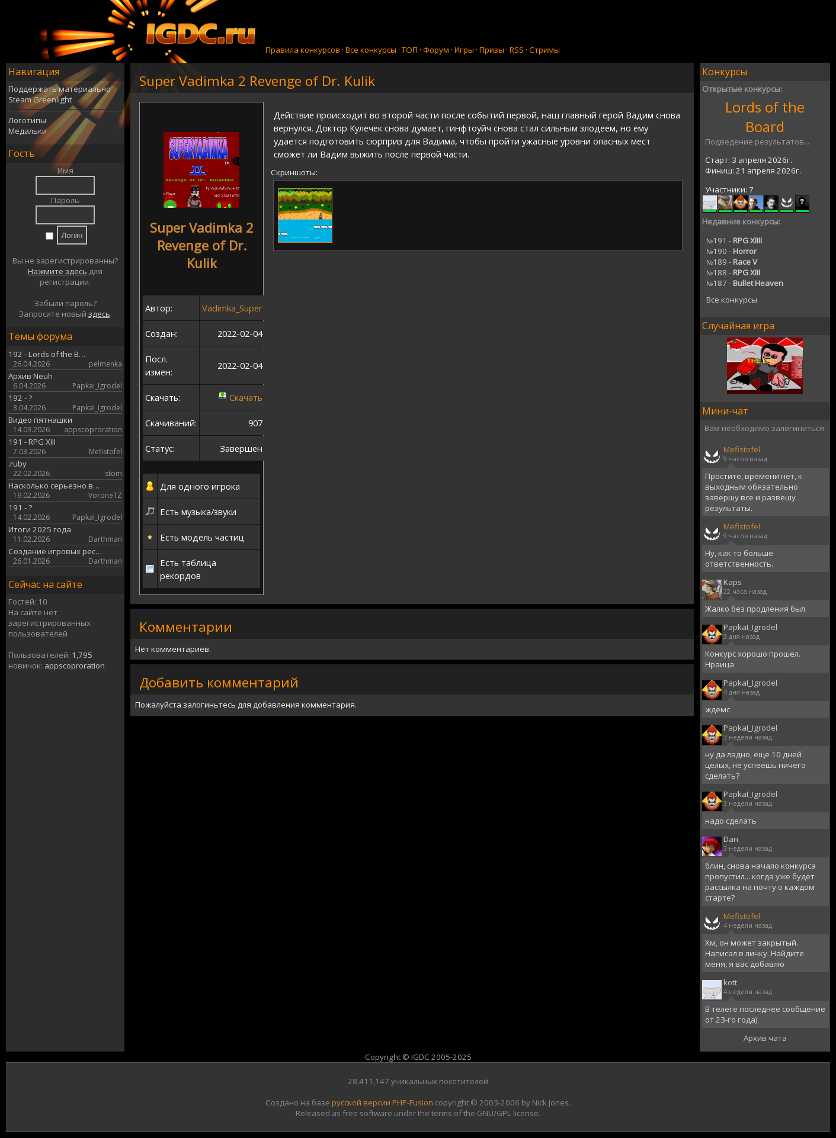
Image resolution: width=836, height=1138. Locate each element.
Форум (436, 49)
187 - (744, 283)
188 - (733, 272)
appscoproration (74, 665)
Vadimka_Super (232, 308)
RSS (517, 49)
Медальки (27, 131)
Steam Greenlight (40, 99)
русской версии (361, 1102)
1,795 (82, 655)
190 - (731, 251)
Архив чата (765, 1038)
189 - (731, 261)
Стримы (544, 49)
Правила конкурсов (302, 49)
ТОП (410, 49)
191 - (734, 240)
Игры (464, 49)
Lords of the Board (765, 116)
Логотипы (27, 120)
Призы (491, 49)
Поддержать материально (59, 88)
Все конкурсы (370, 49)
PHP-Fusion (412, 1102)
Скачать (245, 397)
